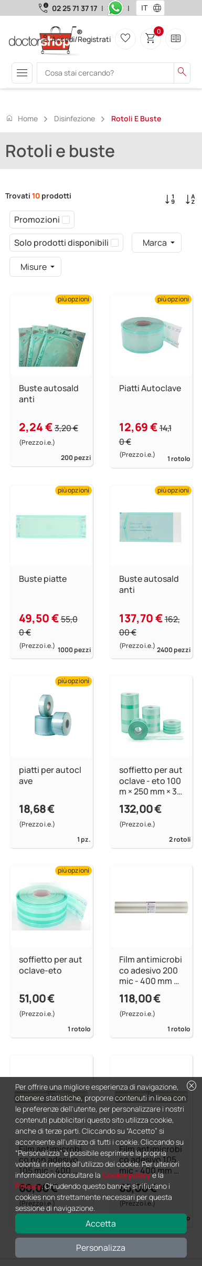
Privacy (28, 1186)
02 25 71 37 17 (74, 8)
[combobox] (143, 8)
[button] (159, 8)
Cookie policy (126, 1175)
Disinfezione (74, 118)
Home (21, 118)
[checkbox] (66, 219)
